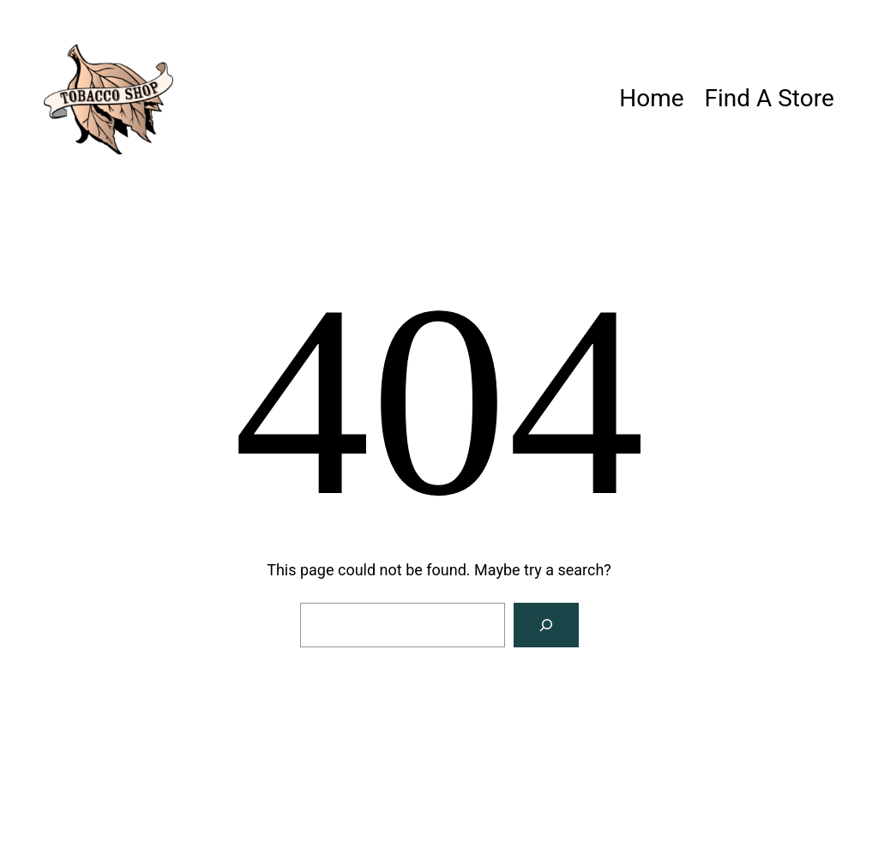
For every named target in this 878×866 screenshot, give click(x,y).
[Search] (546, 625)
